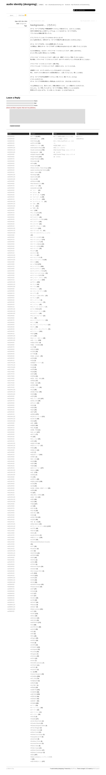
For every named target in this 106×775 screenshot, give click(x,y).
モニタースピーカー (37, 315)
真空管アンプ (35, 454)
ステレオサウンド (37, 268)
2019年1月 (11, 333)
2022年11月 (12, 230)
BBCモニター (35, 537)
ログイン (80, 136)
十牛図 (33, 354)
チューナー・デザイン (38, 277)
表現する (34, 479)
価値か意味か (35, 342)
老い (33, 472)
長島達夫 (34, 698)
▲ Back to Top (10, 768)
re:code (34, 179)
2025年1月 (11, 172)
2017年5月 (11, 378)
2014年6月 (11, 457)
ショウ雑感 (35, 264)
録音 (33, 501)
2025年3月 (11, 168)
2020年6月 (11, 295)
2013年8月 (11, 479)
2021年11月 (12, 257)
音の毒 (33, 510)
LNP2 (33, 613)
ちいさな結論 (35, 212)
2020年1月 (11, 307)
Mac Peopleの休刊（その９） (88, 20)
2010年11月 (12, 553)
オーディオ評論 (36, 246)
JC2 (33, 611)
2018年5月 (11, 351)
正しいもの (35, 439)
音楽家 (33, 719)
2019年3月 (11, 329)
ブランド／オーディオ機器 (39, 526)
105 (33, 593)
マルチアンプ (35, 313)
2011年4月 (11, 542)
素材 (33, 466)
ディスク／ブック (37, 280)
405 (33, 631)
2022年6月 (11, 241)
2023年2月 (11, 224)
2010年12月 (12, 551)
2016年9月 (11, 396)
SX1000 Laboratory (37, 663)
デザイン (34, 282)
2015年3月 (11, 436)
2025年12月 (12, 147)
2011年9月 (11, 530)
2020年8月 (11, 291)
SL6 (33, 551)
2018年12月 (12, 336)
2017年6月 (11, 376)
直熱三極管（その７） (61, 145)
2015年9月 (11, 423)
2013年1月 (11, 495)
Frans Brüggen (36, 728)
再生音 (33, 349)
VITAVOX (34, 665)
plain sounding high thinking (39, 170)
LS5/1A (34, 598)
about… (12, 15)
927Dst (34, 560)
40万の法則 (35, 143)
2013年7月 (11, 481)
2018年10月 (12, 340)
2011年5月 (11, 539)
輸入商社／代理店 (37, 495)
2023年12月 (12, 201)
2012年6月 (11, 510)
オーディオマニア (37, 239)
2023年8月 (11, 210)
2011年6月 (11, 537)
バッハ (33, 705)
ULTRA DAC (35, 627)
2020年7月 (11, 293)
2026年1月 (11, 145)
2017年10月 (12, 367)
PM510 (34, 640)
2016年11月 (12, 392)
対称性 (33, 385)
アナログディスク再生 (38, 219)
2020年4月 (11, 300)
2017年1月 (11, 387)
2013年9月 (11, 477)
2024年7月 (11, 185)
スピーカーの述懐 (37, 275)
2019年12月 (12, 309)
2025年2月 (11, 170)
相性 (33, 452)
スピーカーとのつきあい (38, 273)
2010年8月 (11, 560)
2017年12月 (12, 362)
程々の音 (34, 459)
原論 (33, 360)
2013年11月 (12, 472)
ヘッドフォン (35, 304)
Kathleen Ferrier (36, 741)
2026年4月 (11, 139)
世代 (33, 333)
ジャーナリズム (36, 266)
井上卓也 (34, 678)
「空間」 (34, 208)
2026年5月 (11, 136)
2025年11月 (12, 150)
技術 (33, 405)
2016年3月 (11, 410)
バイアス (34, 293)
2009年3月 (11, 598)
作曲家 (33, 703)
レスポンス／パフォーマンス (40, 324)
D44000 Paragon (36, 584)
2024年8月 (11, 183)
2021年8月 (11, 264)
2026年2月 (11, 143)
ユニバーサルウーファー (38, 320)
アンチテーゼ (35, 221)
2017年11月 (12, 365)
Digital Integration (36, 154)
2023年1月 (11, 226)
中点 (33, 336)
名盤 (33, 367)
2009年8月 (11, 586)
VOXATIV (34, 669)
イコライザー (35, 224)
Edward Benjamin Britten (38, 725)
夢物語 (33, 380)
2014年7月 (11, 454)
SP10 (33, 658)
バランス (34, 298)
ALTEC (34, 528)
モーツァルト (35, 712)
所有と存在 (35, 401)
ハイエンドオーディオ (38, 291)
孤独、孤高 (35, 383)
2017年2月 (11, 385)
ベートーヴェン (36, 707)
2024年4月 (11, 192)
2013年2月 (11, 492)
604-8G (34, 530)
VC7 (33, 546)
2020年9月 (11, 289)
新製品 (33, 414)
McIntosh (34, 618)
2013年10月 (12, 474)
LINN (33, 600)
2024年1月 (11, 199)
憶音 (33, 396)
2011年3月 (11, 544)
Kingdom (34, 654)
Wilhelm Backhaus (37, 750)
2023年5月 (11, 217)
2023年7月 (11, 212)
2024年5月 (11, 190)
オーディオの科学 (37, 237)
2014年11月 (12, 445)
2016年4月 (11, 407)
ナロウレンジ (35, 289)
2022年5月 (11, 244)
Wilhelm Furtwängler (37, 752)
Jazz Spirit (34, 165)
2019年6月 (11, 322)
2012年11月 (12, 499)
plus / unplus (35, 172)
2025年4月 (11, 165)
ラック (33, 322)
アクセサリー (35, 217)
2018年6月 (11, 349)
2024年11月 (12, 177)
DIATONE (34, 553)
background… (35, 152)
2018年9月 (11, 342)
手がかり (34, 403)
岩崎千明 (34, 689)
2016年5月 (11, 405)
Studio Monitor (36, 586)
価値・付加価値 (36, 345)
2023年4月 (11, 219)
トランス (34, 284)
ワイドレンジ (35, 331)
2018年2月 (11, 358)
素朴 (33, 463)
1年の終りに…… (36, 139)
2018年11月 (12, 338)
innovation (34, 161)
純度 (33, 461)
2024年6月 (11, 188)
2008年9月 (11, 611)
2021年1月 (11, 280)
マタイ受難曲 (35, 309)
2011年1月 (11, 548)
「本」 (33, 206)
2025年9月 (11, 154)
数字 (33, 412)
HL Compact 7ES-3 (37, 571)
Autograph (34, 649)
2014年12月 (12, 443)
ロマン (33, 327)
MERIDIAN (35, 622)
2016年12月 (12, 389)
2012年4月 (11, 515)
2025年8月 (11, 156)
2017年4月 (11, 380)
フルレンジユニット (37, 302)
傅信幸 (33, 683)
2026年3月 (11, 141)
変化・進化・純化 (37, 378)
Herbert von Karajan (37, 734)
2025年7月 (11, 159)
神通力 (33, 457)
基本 (33, 374)
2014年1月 (11, 468)
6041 (33, 533)
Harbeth (34, 569)
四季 (33, 369)
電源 (33, 504)
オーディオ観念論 (37, 244)
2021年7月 (11, 266)
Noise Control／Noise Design (40, 168)
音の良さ (34, 513)
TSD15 (33, 564)
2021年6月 (11, 268)
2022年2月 (11, 251)
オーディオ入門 (36, 241)
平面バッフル (35, 387)
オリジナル (35, 228)
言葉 (33, 483)
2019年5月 (11, 324)
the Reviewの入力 (36, 183)
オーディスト (35, 248)
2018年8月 (11, 345)
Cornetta (34, 651)
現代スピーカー (36, 445)
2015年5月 (11, 432)
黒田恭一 (34, 701)
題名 (33, 754)
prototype (34, 174)
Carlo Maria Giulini (37, 721)
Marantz (34, 604)
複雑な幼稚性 (35, 481)
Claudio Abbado (36, 723)
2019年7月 (11, 320)
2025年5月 (11, 163)
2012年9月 (11, 504)
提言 (33, 410)
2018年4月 (11, 354)
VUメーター (35, 185)
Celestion (34, 548)
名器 (33, 365)
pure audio (34, 177)
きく (33, 210)
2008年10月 (12, 609)
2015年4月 (11, 434)
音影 (33, 515)
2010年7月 (11, 562)
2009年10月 (12, 582)
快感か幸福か (35, 392)
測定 (33, 441)
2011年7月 (11, 535)
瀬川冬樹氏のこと (37, 761)
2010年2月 (11, 573)
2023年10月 (12, 206)
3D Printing (35, 141)
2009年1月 (11, 602)
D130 (33, 582)
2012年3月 (11, 517)
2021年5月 (11, 271)
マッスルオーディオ (37, 311)
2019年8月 (11, 318)
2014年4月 (11, 461)
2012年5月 (11, 513)
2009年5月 (11, 593)
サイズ (33, 262)
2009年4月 (11, 595)
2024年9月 (11, 181)
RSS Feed (22, 15)
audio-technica (36, 535)
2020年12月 (12, 282)
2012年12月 (12, 497)
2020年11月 (12, 284)
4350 (33, 580)
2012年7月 (11, 508)
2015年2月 (11, 439)
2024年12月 (12, 174)
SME (33, 642)
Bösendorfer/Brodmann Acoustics (41, 542)
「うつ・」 (35, 190)
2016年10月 (12, 394)
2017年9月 (11, 369)
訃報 (33, 486)
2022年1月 (11, 253)
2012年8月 (11, 506)
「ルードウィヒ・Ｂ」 (38, 201)
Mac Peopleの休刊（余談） (38, 20)
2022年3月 (11, 248)
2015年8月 (11, 425)
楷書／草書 (35, 430)
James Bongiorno (36, 674)
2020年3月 (11, 302)
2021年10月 (12, 259)
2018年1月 (11, 360)
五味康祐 (34, 676)
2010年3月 (11, 571)
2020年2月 (11, 304)
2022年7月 (11, 239)
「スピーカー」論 (37, 197)
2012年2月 (11, 519)
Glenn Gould (35, 732)
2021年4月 (11, 273)
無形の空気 (35, 443)
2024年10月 (12, 179)
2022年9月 (11, 235)
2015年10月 (12, 421)
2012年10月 (12, 501)
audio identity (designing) (21, 4)
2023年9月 (11, 208)
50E (33, 633)
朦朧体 (33, 425)
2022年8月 (11, 237)
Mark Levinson (36, 609)
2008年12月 (12, 604)
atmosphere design (37, 147)
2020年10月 (12, 286)
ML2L (33, 616)
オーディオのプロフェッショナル (41, 233)
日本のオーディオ (37, 416)
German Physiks (36, 566)
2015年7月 (11, 427)
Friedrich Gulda (36, 730)
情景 (33, 394)
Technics (34, 656)
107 (33, 595)
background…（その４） (43, 25)
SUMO (33, 645)
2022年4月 (11, 246)
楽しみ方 (34, 432)
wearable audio (36, 188)
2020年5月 (11, 298)
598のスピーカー (36, 145)
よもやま (34, 215)
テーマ (33, 136)
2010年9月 (11, 557)
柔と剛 (33, 427)
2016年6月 (11, 403)
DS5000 (34, 555)
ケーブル (34, 255)
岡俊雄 (33, 687)
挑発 (33, 407)
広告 (33, 389)
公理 (33, 347)
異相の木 (34, 450)
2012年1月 (11, 522)
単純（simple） (36, 356)
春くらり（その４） (60, 147)
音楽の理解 (35, 517)
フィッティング (36, 300)
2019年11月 (12, 311)
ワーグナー (35, 714)
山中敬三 (34, 685)
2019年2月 (11, 331)
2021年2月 (11, 277)
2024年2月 (11, 197)
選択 (33, 499)
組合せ (33, 470)
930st (33, 562)
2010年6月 (11, 564)
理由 (33, 448)
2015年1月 (11, 441)
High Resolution (36, 159)
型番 (33, 371)
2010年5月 (11, 566)
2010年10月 (12, 555)
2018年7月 (11, 347)
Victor (33, 660)
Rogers (34, 638)
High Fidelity (35, 156)
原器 (33, 358)
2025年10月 (12, 152)
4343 (33, 575)
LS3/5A (34, 539)
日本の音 (34, 418)
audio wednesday (36, 150)
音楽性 (33, 519)
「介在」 (34, 203)
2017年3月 (11, 383)
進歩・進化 (35, 497)
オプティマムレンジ (37, 226)
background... (23, 23)
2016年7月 (11, 401)
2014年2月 (11, 466)
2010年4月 (11, 569)
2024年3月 (11, 195)
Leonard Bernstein (37, 743)
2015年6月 (11, 430)
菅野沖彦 (34, 696)
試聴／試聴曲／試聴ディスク (40, 488)
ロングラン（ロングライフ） (40, 329)
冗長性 (33, 351)
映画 (33, 421)
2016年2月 (11, 412)
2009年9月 (11, 584)
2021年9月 (11, 262)
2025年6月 (11, 161)
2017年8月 (11, 371)
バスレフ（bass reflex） (38, 295)
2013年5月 (11, 486)
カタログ (34, 253)
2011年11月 (12, 526)
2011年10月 (12, 528)
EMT (33, 557)
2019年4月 (11, 327)
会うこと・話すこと (37, 338)
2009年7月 (11, 589)
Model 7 (34, 607)
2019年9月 (11, 315)
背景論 (33, 474)
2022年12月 (12, 228)
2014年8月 (11, 452)
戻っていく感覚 (36, 398)
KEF (33, 589)
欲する (33, 434)
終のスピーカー (36, 468)
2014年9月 (11, 450)
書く (33, 423)
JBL (33, 573)
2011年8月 (11, 533)
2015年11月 (12, 418)
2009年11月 (12, 580)
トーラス (34, 286)
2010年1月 (11, 575)
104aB (33, 591)
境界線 (33, 376)
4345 (33, 577)
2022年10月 (12, 233)
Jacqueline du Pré (37, 737)
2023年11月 (12, 203)
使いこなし (35, 340)
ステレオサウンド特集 (38, 271)
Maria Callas (35, 745)
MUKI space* (96, 768)
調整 (33, 490)
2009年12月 (12, 577)
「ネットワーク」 (37, 199)
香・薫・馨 (35, 522)
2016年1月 (11, 414)
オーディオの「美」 (37, 230)
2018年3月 (11, 356)
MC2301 (34, 620)
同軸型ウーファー (37, 362)
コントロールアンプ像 (38, 259)
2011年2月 (11, 546)
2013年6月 (11, 483)
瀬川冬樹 (34, 694)
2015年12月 (12, 416)
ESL (33, 636)
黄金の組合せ (35, 524)
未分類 (33, 716)
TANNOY (34, 647)
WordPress (81, 139)
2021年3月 (11, 275)
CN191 (33, 667)
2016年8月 (11, 398)
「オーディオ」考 (37, 195)
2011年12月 (12, 524)
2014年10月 (12, 448)
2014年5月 (11, 459)
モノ (33, 318)
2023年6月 (11, 215)
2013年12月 (12, 470)
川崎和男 (34, 692)
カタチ (33, 251)
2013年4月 (11, 488)
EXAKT (34, 602)
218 (33, 625)
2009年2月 (11, 600)
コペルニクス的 (36, 257)
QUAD (33, 629)
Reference (34, 181)
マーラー (34, 710)
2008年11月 (12, 607)
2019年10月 (12, 313)
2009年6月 (11, 591)
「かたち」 (35, 192)
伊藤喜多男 (35, 681)
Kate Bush (34, 739)
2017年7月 (11, 374)
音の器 (33, 508)
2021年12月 (12, 255)
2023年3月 (11, 221)
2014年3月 (11, 463)
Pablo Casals (35, 748)
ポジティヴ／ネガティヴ (38, 307)
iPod (33, 163)
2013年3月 (11, 490)
